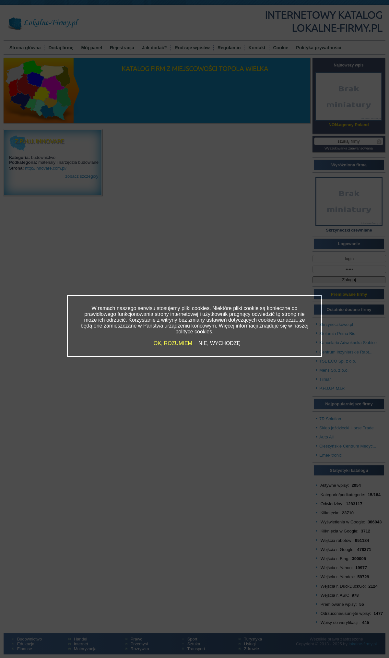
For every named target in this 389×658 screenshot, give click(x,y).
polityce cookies (193, 331)
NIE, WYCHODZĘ (219, 343)
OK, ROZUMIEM (173, 343)
